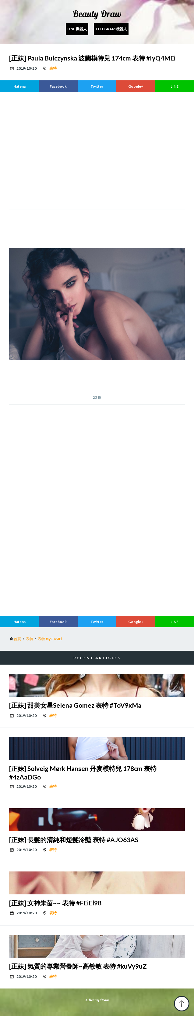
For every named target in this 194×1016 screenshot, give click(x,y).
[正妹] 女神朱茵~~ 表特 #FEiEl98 (55, 903)
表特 (53, 68)
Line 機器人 (77, 29)
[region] (97, 150)
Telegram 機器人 (111, 29)
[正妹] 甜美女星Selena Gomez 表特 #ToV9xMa (75, 705)
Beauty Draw (97, 13)
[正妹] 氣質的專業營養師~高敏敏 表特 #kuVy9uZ (78, 966)
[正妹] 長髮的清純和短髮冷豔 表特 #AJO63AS (73, 839)
